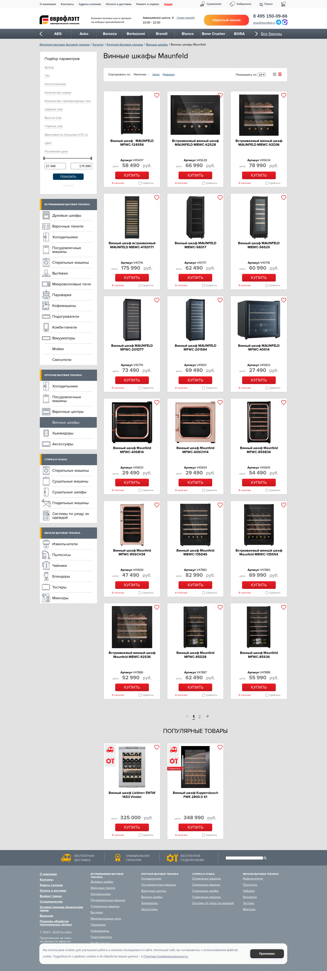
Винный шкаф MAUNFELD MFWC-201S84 (195, 348)
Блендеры (61, 576)
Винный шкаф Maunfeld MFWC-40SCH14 (195, 450)
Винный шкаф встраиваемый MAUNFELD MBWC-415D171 (132, 245)
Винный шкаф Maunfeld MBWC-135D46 (195, 552)
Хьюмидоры (62, 433)
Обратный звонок (226, 20)
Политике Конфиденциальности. (165, 956)
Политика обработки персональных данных (56, 923)
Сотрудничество (51, 901)
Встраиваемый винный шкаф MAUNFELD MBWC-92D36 (259, 143)
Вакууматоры (63, 338)
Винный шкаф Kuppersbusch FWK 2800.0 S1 (195, 795)
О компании (48, 4)
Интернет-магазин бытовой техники (65, 44)
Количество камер (58, 92)
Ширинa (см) (53, 109)
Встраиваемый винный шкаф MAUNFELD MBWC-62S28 (195, 143)
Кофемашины (64, 305)
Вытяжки (60, 273)
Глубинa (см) (53, 126)
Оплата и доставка (119, 4)
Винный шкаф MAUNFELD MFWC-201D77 (132, 348)
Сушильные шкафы (69, 492)
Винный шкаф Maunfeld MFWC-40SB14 (132, 450)
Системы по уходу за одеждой (70, 515)
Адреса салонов (90, 4)
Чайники (59, 565)
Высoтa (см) (53, 118)
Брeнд (49, 67)
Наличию (140, 74)
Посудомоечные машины (66, 250)
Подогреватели (65, 316)
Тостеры (59, 587)
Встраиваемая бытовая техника (67, 204)
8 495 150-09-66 (270, 16)
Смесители (61, 359)
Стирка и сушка (55, 459)
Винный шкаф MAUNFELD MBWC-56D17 (195, 245)
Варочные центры (68, 411)
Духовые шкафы (66, 215)
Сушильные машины (70, 481)
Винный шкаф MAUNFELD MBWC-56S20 (259, 245)
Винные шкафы (157, 44)
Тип (47, 76)
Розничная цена (56, 151)
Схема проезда (186, 17)
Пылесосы (61, 554)
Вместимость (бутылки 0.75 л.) (66, 135)
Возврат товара (51, 896)
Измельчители (65, 544)
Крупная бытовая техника (125, 44)
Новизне (169, 74)
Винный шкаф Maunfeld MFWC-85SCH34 (132, 552)
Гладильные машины (70, 503)
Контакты (67, 4)
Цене (156, 74)
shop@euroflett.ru (264, 22)
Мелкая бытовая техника (62, 533)
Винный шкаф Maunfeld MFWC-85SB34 (259, 450)
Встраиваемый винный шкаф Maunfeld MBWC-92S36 (132, 655)
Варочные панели (67, 226)
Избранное (244, 4)
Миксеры (60, 598)
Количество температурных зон (68, 101)
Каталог (98, 44)
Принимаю (267, 953)
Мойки (58, 349)
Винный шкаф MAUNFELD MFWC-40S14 (259, 348)
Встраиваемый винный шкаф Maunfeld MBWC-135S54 (259, 552)
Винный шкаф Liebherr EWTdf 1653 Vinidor (132, 795)
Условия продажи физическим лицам (61, 908)
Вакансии (46, 916)
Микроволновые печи (71, 284)
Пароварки (61, 295)
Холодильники (65, 237)
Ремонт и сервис (147, 4)
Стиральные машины (70, 262)
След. (206, 717)
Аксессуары (62, 444)
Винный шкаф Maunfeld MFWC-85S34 (259, 655)
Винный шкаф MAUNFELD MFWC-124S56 (132, 143)
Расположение (55, 84)
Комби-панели (64, 327)
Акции (168, 4)
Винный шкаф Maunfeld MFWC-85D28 (195, 655)
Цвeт (48, 143)
